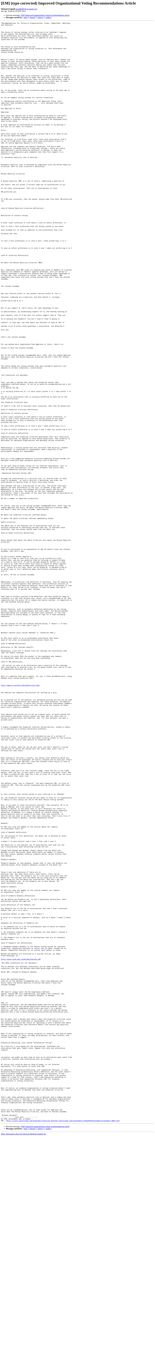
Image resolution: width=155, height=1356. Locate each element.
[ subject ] (40, 17)
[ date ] (25, 17)
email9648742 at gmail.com (26, 9)
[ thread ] (32, 17)
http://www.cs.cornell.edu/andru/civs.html (20, 818)
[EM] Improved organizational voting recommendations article (45, 15)
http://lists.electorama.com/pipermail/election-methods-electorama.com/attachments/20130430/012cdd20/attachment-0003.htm (63, 1340)
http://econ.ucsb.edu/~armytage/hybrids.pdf (21, 1147)
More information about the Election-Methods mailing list (23, 1354)
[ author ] (48, 17)
